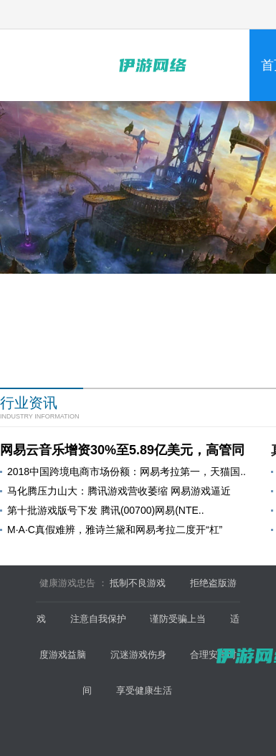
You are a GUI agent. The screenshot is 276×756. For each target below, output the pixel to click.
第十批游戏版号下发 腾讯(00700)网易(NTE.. (105, 510)
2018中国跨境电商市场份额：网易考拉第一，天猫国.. (126, 471)
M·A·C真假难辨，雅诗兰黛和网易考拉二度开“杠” (114, 529)
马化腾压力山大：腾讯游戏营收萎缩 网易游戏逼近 (119, 491)
